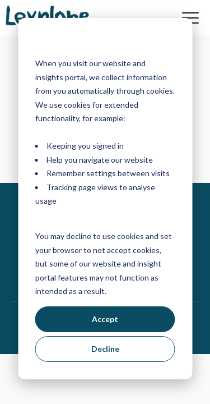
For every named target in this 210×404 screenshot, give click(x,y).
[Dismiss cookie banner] (171, 42)
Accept (105, 319)
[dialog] (105, 198)
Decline (105, 349)
